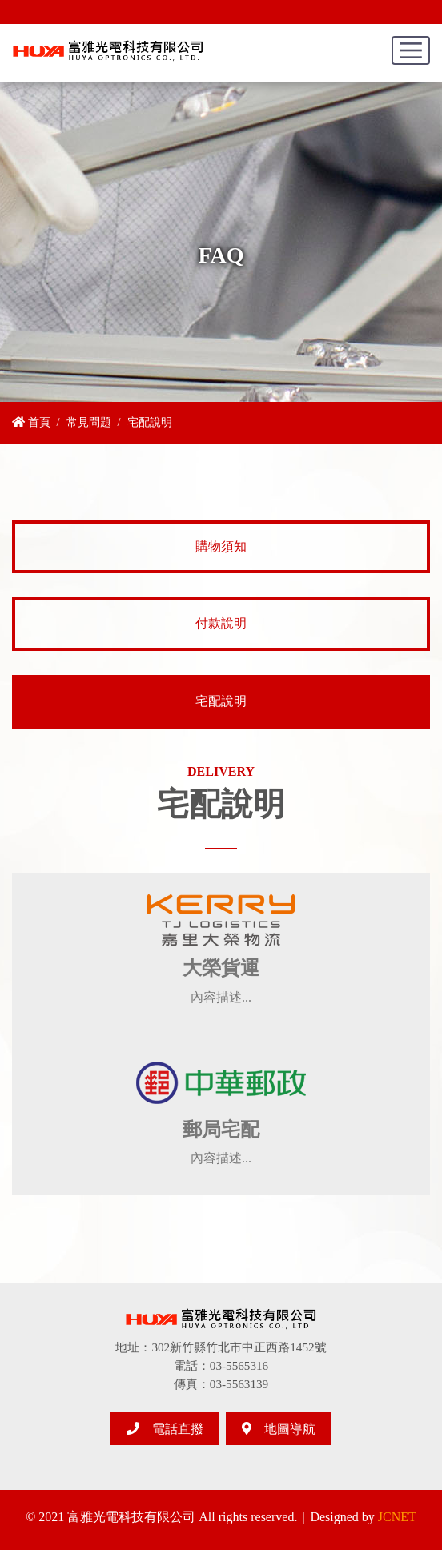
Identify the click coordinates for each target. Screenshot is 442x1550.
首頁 (31, 422)
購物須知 (221, 546)
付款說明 (221, 623)
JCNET (397, 1517)
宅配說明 (221, 701)
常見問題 (88, 422)
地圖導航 (279, 1429)
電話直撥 (165, 1429)
